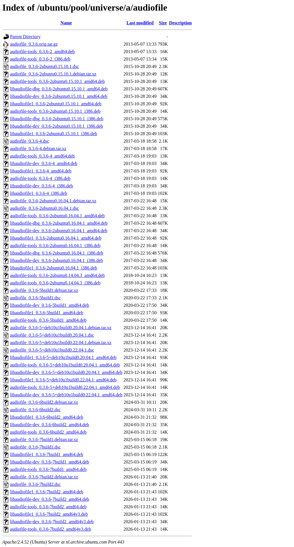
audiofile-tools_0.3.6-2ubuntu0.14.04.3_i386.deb (55, 282)
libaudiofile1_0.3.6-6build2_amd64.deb (46, 417)
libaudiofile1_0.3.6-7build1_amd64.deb (46, 454)
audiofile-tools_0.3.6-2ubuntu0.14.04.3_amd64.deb (57, 275)
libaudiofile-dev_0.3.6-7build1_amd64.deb (49, 461)
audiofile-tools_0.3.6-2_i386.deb (40, 59)
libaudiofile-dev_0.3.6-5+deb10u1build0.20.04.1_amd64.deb (66, 372)
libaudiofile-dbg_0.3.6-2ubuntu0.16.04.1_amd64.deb (59, 223)
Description (180, 22)
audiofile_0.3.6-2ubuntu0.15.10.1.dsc (44, 66)
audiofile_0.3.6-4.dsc (29, 141)
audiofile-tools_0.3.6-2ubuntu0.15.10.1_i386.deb (55, 111)
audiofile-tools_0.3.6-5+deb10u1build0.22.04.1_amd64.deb (65, 387)
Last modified (140, 22)
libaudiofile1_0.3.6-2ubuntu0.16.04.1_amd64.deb (55, 238)
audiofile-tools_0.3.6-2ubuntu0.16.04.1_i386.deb (55, 245)
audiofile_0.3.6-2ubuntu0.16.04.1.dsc (44, 208)
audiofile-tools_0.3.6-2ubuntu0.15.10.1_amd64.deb (57, 81)
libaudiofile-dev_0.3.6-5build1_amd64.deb (49, 305)
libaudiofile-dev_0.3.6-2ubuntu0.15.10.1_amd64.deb (58, 96)
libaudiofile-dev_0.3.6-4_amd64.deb (43, 163)
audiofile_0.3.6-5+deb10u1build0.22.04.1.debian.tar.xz (60, 342)
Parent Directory (25, 36)
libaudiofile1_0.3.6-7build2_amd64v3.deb (49, 514)
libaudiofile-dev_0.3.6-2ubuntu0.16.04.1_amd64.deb (58, 230)
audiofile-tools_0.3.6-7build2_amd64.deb (48, 506)
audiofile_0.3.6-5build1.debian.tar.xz (44, 290)
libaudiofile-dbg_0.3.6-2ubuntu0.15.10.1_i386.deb (56, 118)
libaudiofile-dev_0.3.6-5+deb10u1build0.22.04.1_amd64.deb (66, 394)
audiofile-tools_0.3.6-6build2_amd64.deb (48, 432)
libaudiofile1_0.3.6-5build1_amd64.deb (46, 312)
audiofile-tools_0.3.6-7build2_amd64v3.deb (50, 529)
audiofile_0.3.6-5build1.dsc (35, 297)
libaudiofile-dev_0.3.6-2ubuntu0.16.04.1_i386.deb (56, 260)
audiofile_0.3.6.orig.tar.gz (34, 44)
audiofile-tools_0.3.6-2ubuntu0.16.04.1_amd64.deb (57, 215)
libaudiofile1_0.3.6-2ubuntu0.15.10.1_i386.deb (53, 133)
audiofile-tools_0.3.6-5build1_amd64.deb (48, 320)
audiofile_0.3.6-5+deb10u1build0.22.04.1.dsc (52, 350)
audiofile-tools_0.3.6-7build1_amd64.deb (48, 469)
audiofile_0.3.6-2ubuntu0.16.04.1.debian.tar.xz (53, 200)
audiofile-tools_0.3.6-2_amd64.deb (42, 51)
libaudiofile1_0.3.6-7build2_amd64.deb (46, 491)
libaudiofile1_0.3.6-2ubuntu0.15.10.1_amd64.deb (55, 103)
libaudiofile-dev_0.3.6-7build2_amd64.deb (49, 499)
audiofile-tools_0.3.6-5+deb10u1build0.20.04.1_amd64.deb (65, 364)
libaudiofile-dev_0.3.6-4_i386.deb (41, 185)
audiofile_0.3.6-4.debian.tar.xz (38, 148)
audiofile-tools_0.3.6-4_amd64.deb (42, 156)
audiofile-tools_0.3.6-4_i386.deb (40, 178)
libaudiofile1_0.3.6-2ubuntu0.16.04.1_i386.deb (53, 267)
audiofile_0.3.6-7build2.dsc (35, 484)
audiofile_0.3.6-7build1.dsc (35, 447)
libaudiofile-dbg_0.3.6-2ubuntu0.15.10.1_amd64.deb (59, 88)
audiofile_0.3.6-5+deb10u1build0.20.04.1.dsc (52, 335)
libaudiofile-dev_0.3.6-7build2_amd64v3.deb (52, 521)
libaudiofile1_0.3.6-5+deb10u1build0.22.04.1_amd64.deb (63, 379)
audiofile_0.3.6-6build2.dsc (35, 409)
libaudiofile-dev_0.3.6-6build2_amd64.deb (49, 424)
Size (163, 22)
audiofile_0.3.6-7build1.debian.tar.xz (44, 439)
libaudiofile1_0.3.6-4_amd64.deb (40, 170)
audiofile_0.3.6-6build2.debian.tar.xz (44, 402)
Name (66, 22)
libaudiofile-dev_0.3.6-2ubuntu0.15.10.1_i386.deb (56, 126)
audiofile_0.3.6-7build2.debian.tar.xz (44, 476)
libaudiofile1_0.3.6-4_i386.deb (38, 193)
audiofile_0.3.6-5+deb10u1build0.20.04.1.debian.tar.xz (60, 327)
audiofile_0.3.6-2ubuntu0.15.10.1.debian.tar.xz (53, 73)
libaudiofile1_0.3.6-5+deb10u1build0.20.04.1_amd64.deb (63, 357)
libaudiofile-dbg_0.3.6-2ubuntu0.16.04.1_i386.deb (56, 253)
